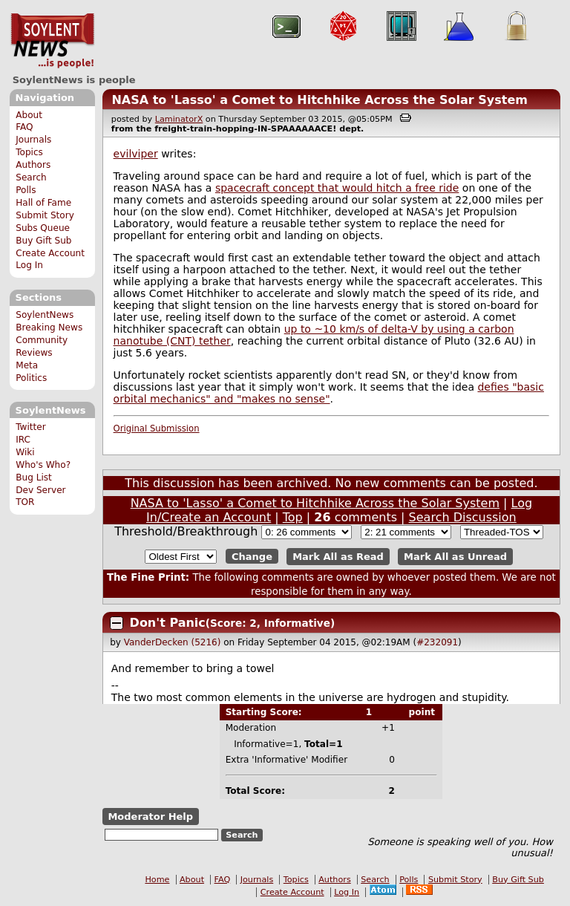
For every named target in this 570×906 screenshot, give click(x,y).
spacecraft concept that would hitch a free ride (337, 188)
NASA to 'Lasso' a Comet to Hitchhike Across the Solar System (319, 100)
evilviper (136, 154)
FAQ (24, 127)
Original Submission (157, 428)
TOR (25, 502)
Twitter (30, 427)
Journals (33, 139)
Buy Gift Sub (43, 240)
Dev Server (40, 490)
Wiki (25, 452)
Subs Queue (43, 228)
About (29, 115)
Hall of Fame (43, 203)
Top (293, 517)
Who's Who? (43, 465)
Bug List (34, 477)
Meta (27, 365)
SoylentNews (52, 41)
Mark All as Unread (455, 556)
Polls (26, 190)
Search (31, 177)
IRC (23, 439)
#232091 (437, 642)
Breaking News (49, 327)
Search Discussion (463, 517)
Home (157, 879)
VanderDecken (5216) (172, 642)
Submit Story (45, 215)
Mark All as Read (338, 556)
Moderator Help (150, 816)
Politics (31, 378)
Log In (29, 265)
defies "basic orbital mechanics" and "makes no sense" (329, 393)
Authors (33, 165)
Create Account (50, 253)
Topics (29, 152)
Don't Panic (168, 623)
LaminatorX (179, 119)
